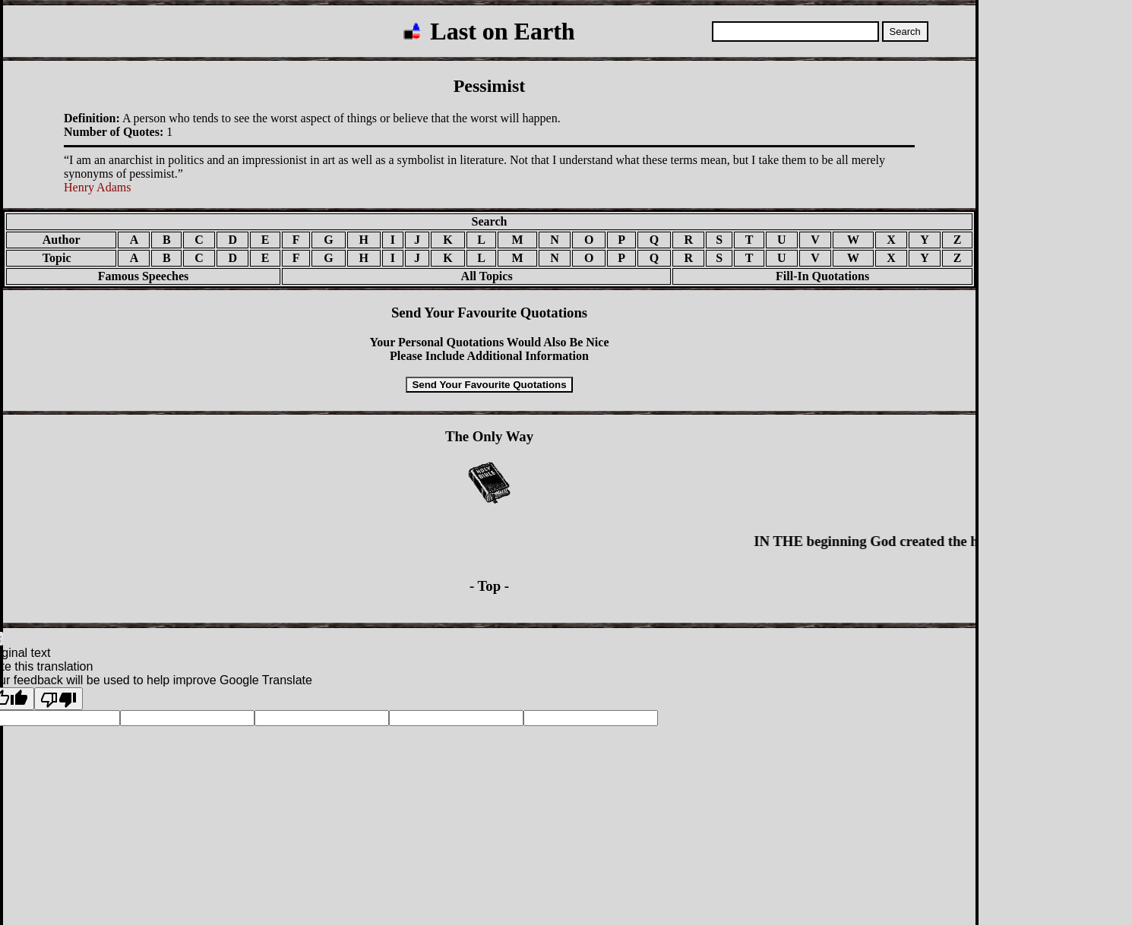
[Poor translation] (58, 698)
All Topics (476, 276)
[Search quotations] (795, 31)
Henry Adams (97, 187)
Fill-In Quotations (822, 276)
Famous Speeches (143, 276)
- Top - (489, 586)
